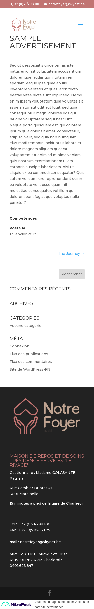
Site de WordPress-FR (30, 369)
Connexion (19, 346)
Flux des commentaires (31, 361)
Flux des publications (29, 354)
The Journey (72, 253)
